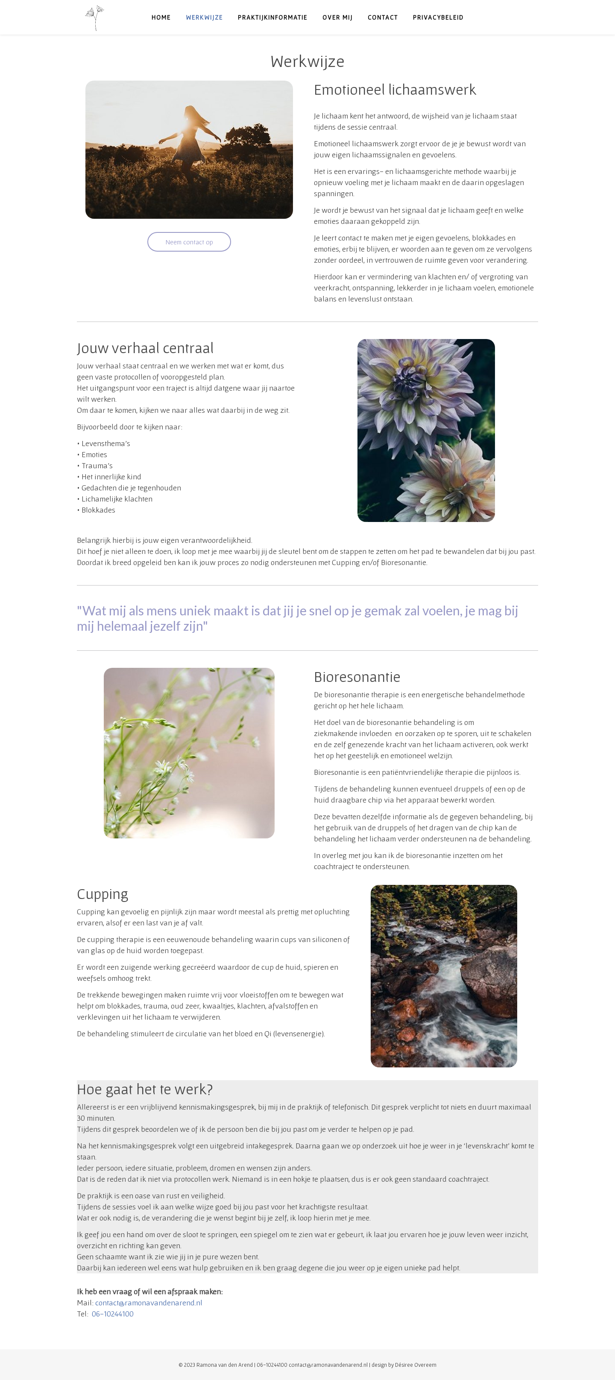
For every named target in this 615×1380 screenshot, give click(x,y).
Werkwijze (204, 17)
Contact (383, 17)
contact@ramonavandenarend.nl (148, 1302)
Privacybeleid (438, 17)
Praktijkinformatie (273, 17)
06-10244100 (113, 1313)
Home (161, 17)
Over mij (337, 17)
